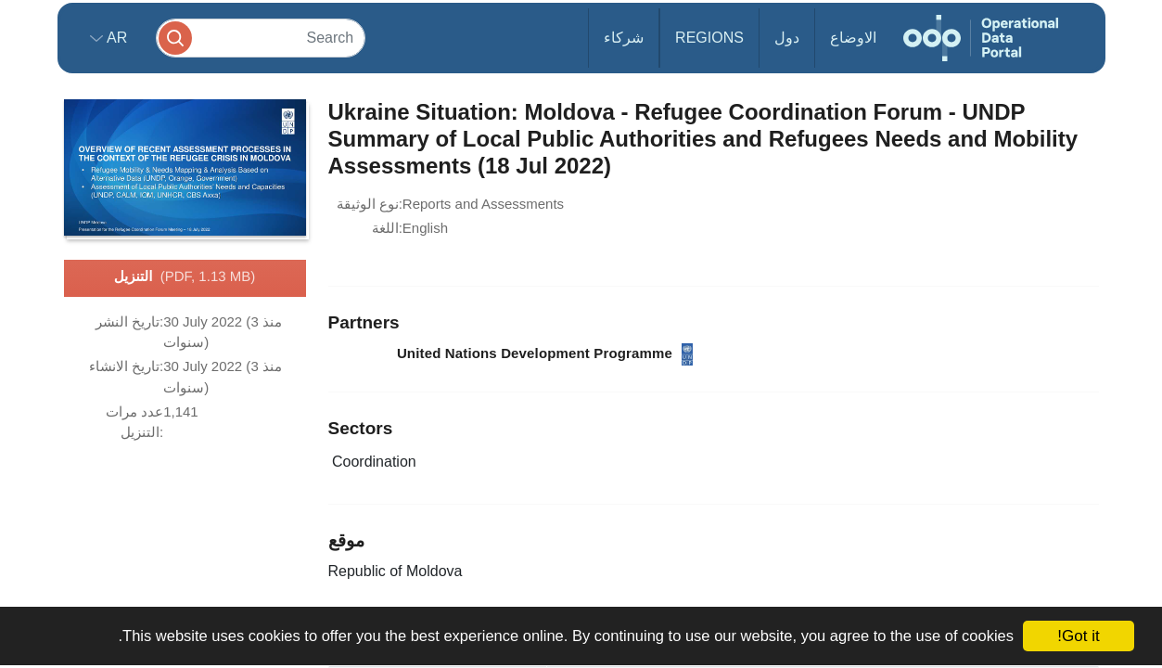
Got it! (1078, 636)
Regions (709, 37)
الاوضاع (853, 37)
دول (786, 37)
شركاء (624, 37)
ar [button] (115, 37)
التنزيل (184, 277)
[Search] (260, 38)
